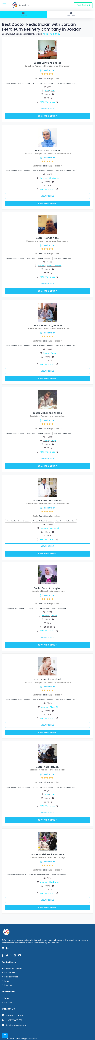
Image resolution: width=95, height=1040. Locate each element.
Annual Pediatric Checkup (43, 83)
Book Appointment (47, 116)
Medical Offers (11, 976)
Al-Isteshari (54, 178)
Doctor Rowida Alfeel (47, 237)
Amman (44, 178)
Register (8, 985)
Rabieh (54, 615)
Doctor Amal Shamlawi (47, 679)
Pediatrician (49, 70)
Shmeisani (54, 528)
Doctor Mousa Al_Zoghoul (47, 325)
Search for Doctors (13, 968)
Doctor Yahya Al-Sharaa (48, 62)
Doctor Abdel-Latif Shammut (47, 854)
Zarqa (46, 353)
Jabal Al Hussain (54, 265)
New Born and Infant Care (66, 83)
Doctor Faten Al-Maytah (47, 588)
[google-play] (7, 948)
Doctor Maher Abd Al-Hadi (47, 412)
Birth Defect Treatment (62, 258)
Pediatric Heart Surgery (15, 258)
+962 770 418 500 (51, 33)
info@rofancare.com (16, 1025)
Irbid (47, 90)
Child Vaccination (59, 608)
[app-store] (3, 948)
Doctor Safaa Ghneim (47, 150)
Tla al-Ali (54, 707)
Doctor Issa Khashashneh (47, 500)
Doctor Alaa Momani (47, 766)
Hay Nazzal (54, 882)
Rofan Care (20, 5)
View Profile (47, 108)
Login (6, 981)
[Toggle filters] (5, 1035)
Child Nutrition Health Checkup (18, 83)
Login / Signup (83, 5)
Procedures (9, 972)
